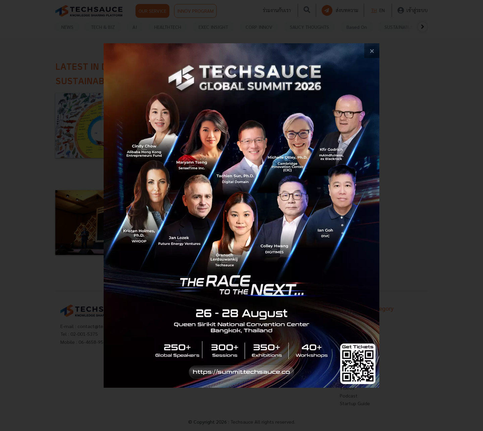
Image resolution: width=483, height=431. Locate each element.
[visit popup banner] (241, 215)
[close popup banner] (371, 50)
